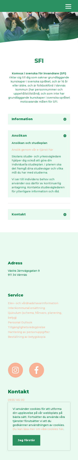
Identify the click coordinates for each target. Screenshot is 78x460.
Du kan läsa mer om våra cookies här (38, 429)
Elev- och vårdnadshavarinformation (33, 303)
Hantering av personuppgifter (29, 332)
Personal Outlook (20, 322)
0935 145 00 (16, 400)
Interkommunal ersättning (26, 308)
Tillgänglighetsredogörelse (26, 327)
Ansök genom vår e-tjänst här (32, 149)
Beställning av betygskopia (26, 337)
